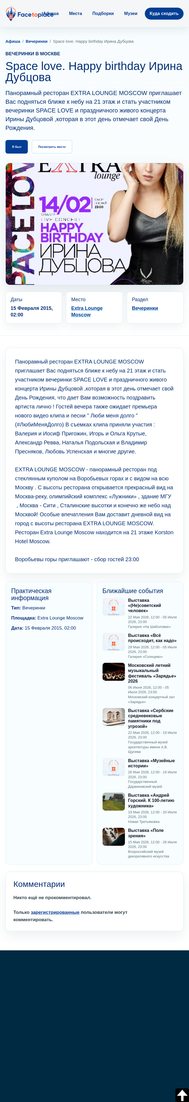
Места (75, 13)
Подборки (103, 13)
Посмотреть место (52, 146)
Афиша (51, 13)
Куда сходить (164, 13)
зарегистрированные (55, 912)
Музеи (130, 13)
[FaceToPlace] (29, 14)
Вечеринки (36, 41)
